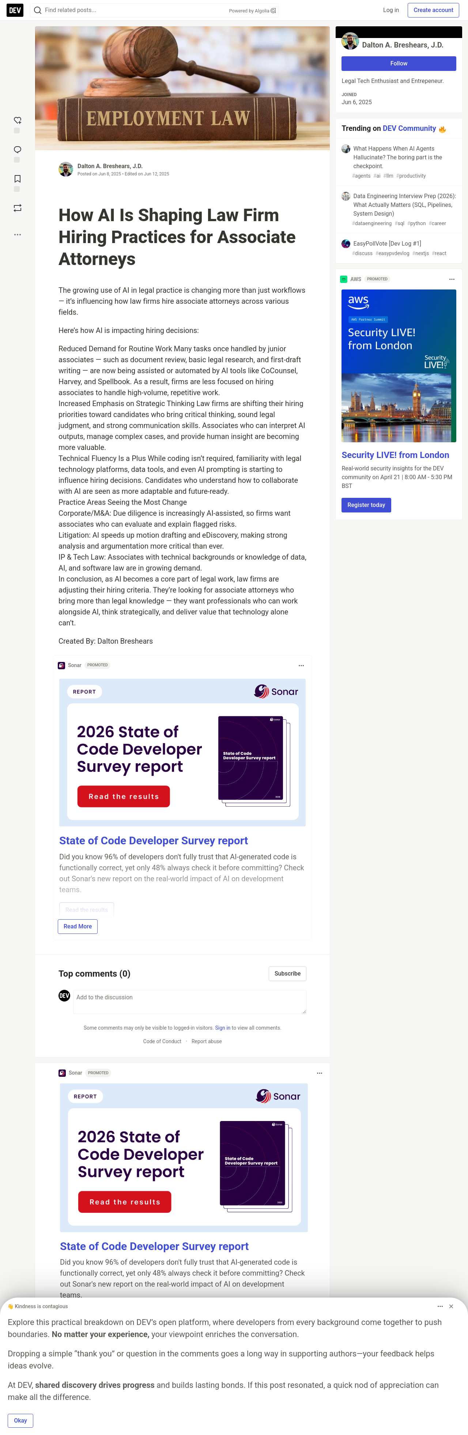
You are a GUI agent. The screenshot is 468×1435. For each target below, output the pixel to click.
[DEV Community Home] (15, 10)
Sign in (222, 1028)
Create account (433, 10)
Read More (78, 926)
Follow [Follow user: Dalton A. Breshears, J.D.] (399, 63)
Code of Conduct (162, 1041)
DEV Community (409, 128)
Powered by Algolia (252, 11)
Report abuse (207, 1041)
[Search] (37, 10)
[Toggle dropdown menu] (301, 665)
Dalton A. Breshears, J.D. (110, 166)
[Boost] (17, 208)
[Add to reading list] (17, 182)
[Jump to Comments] (17, 153)
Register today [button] (366, 504)
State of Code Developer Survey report (153, 840)
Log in (391, 10)
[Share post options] (17, 234)
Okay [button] (20, 1420)
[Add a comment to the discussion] (189, 1002)
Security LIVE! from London (395, 455)
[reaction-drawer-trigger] (17, 124)
